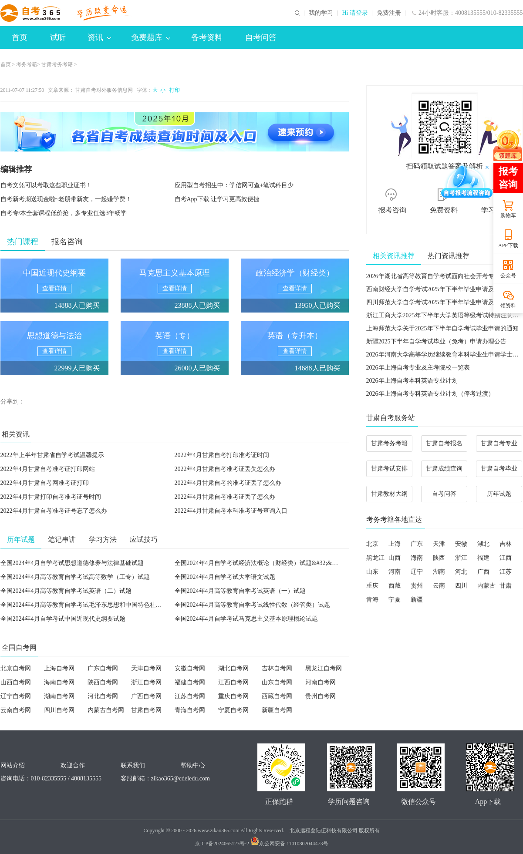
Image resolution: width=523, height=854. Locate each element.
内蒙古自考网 (106, 710)
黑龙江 (375, 558)
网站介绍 (12, 765)
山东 (372, 571)
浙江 (461, 558)
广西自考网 (146, 696)
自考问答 (261, 37)
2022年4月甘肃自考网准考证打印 (44, 483)
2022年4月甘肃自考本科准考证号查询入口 (231, 511)
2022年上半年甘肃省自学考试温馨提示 (52, 455)
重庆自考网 (233, 696)
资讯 (99, 37)
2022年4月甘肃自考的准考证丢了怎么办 (228, 483)
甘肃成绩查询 (444, 468)
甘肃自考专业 (499, 443)
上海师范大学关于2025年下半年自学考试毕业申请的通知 (442, 328)
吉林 (505, 544)
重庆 (372, 585)
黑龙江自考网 (323, 668)
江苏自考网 (190, 696)
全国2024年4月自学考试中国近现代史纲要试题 (62, 618)
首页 (19, 37)
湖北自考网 (233, 668)
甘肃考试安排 (389, 468)
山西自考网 (15, 682)
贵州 (417, 585)
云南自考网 (15, 710)
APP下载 (508, 245)
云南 (439, 585)
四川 (461, 585)
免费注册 (389, 13)
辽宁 (417, 571)
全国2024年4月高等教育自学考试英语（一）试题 (240, 591)
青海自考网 (190, 710)
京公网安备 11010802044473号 (289, 844)
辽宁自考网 (15, 696)
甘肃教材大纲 (389, 494)
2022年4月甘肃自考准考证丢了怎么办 (225, 497)
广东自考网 (103, 668)
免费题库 (150, 37)
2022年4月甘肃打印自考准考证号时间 (50, 497)
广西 (483, 571)
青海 (372, 599)
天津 (439, 544)
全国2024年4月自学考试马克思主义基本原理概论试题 (246, 618)
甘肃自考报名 (444, 443)
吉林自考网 (277, 668)
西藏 (394, 585)
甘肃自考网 (146, 710)
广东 (417, 544)
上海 (394, 544)
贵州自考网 (320, 696)
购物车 (508, 215)
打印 (173, 90)
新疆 (417, 599)
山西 (394, 558)
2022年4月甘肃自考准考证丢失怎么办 (225, 469)
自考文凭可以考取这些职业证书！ (46, 185)
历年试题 (499, 494)
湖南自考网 (59, 696)
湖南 (439, 571)
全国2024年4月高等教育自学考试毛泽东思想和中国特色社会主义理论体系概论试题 (111, 605)
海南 (417, 558)
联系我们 (133, 765)
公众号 (508, 275)
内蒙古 (486, 585)
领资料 (508, 306)
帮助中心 (193, 765)
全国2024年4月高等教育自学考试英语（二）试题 (66, 591)
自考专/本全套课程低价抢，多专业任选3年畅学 (63, 213)
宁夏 (394, 599)
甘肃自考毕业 (499, 468)
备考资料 (207, 37)
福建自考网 (190, 682)
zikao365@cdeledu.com (180, 778)
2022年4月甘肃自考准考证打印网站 (47, 469)
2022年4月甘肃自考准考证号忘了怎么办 (53, 511)
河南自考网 (320, 682)
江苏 (505, 571)
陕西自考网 (103, 682)
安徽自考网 (190, 668)
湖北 (483, 544)
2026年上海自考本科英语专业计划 (412, 380)
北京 (372, 544)
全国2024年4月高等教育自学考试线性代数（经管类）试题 (252, 605)
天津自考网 (146, 668)
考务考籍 (26, 64)
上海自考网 (59, 668)
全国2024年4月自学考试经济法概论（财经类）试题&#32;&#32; (259, 563)
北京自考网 (15, 668)
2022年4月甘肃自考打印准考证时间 (222, 455)
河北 (461, 571)
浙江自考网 (146, 682)
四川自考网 (59, 710)
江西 (505, 558)
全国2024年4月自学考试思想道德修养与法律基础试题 (72, 563)
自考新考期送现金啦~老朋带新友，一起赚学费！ (66, 199)
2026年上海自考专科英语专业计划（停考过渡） (430, 393)
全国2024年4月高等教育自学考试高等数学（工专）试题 (75, 577)
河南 (394, 571)
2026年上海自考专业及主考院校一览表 (418, 367)
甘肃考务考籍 (57, 64)
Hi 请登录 (355, 13)
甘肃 (505, 585)
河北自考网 (103, 696)
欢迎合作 (73, 765)
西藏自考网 (277, 696)
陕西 (439, 558)
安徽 (461, 544)
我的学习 (321, 13)
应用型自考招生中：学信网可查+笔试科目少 (234, 185)
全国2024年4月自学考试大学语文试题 (225, 577)
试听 (58, 37)
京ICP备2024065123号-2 (222, 844)
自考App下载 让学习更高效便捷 (217, 199)
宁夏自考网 (233, 710)
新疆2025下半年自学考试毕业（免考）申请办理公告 (436, 341)
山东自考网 (277, 682)
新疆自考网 (277, 710)
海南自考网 (59, 682)
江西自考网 (233, 682)
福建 (483, 558)
